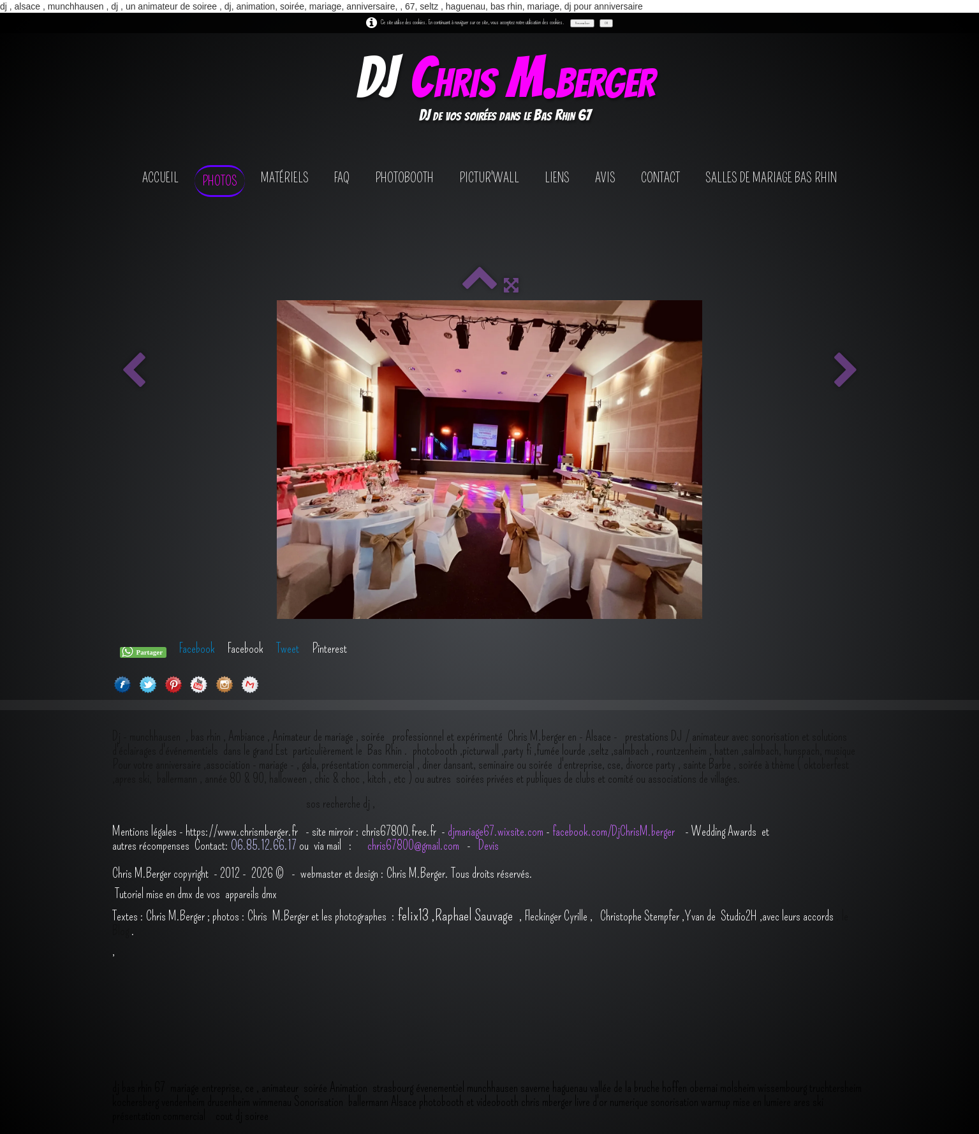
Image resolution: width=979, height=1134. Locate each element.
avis (605, 177)
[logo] (505, 91)
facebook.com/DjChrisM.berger (614, 831)
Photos (219, 181)
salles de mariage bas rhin (771, 177)
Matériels (285, 177)
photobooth (404, 177)
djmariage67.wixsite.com (495, 831)
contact (660, 177)
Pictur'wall (489, 177)
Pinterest (329, 648)
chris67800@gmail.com (414, 845)
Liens (557, 177)
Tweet (287, 648)
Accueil (160, 177)
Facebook (197, 648)
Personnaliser (582, 23)
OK (606, 23)
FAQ (342, 177)
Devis (487, 845)
